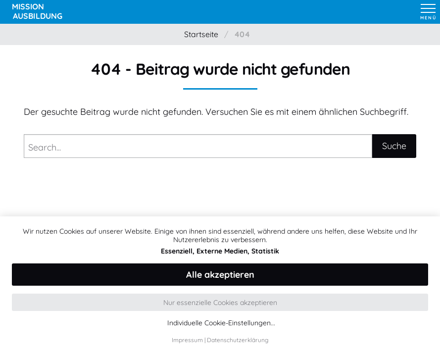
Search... (44, 147)
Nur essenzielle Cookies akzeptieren (220, 302)
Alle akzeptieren (220, 274)
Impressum (187, 340)
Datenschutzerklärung (237, 340)
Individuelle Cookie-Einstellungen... (221, 323)
